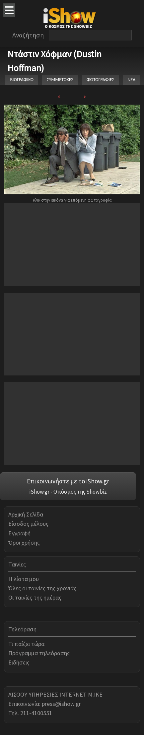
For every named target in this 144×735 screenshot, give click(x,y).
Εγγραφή (19, 533)
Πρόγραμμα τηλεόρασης (39, 653)
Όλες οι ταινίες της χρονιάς (42, 588)
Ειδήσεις (19, 662)
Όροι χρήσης (24, 542)
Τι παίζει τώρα (26, 644)
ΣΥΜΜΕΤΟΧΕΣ (60, 79)
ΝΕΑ (131, 79)
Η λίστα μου (23, 579)
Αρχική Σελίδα (25, 514)
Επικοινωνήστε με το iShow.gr (68, 481)
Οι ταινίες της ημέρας (34, 597)
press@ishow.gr (61, 704)
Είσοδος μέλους (28, 523)
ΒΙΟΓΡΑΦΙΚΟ (22, 79)
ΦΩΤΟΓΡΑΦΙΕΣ (100, 79)
